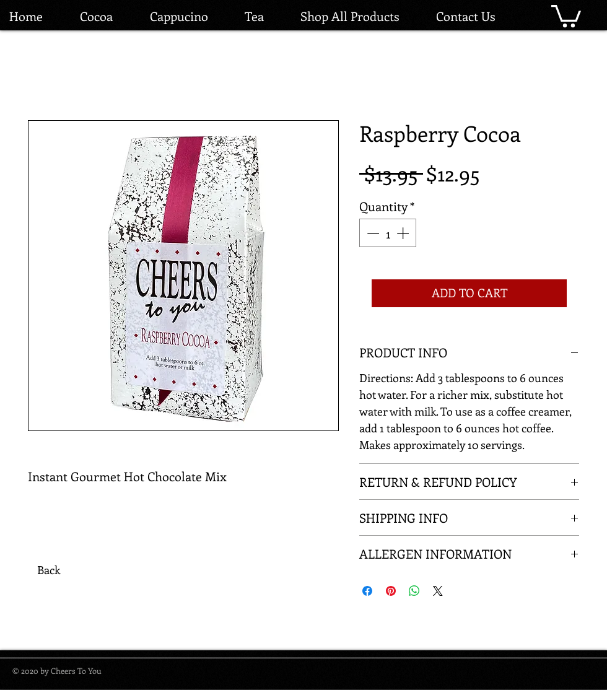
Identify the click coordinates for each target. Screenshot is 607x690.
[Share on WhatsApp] (414, 590)
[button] (566, 14)
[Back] (48, 570)
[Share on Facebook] (367, 590)
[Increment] (403, 233)
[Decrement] (371, 233)
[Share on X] (437, 590)
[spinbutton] (387, 233)
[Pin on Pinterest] (390, 590)
